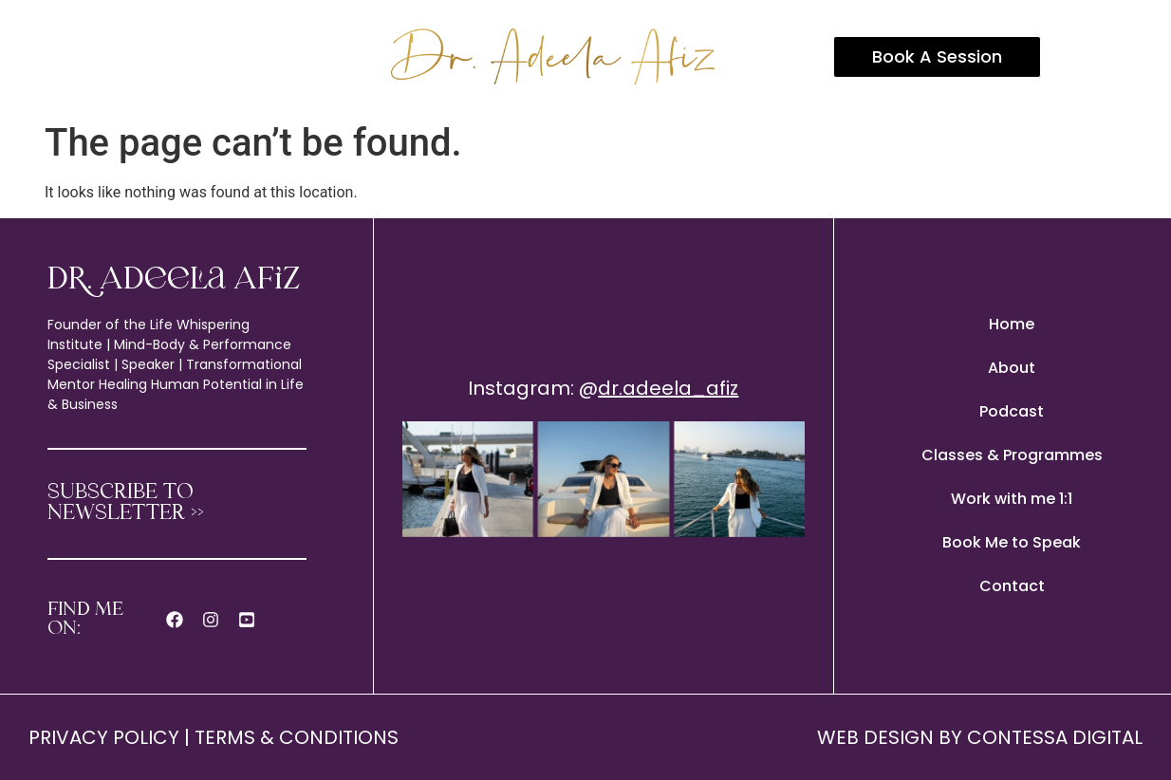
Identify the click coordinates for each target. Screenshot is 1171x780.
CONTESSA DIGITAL (1055, 737)
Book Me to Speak (1011, 542)
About (1011, 368)
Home (1011, 324)
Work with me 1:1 (1011, 499)
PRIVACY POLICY (103, 737)
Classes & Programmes (1012, 455)
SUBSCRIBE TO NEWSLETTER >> (125, 503)
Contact (1012, 586)
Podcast (1011, 411)
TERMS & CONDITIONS (297, 737)
